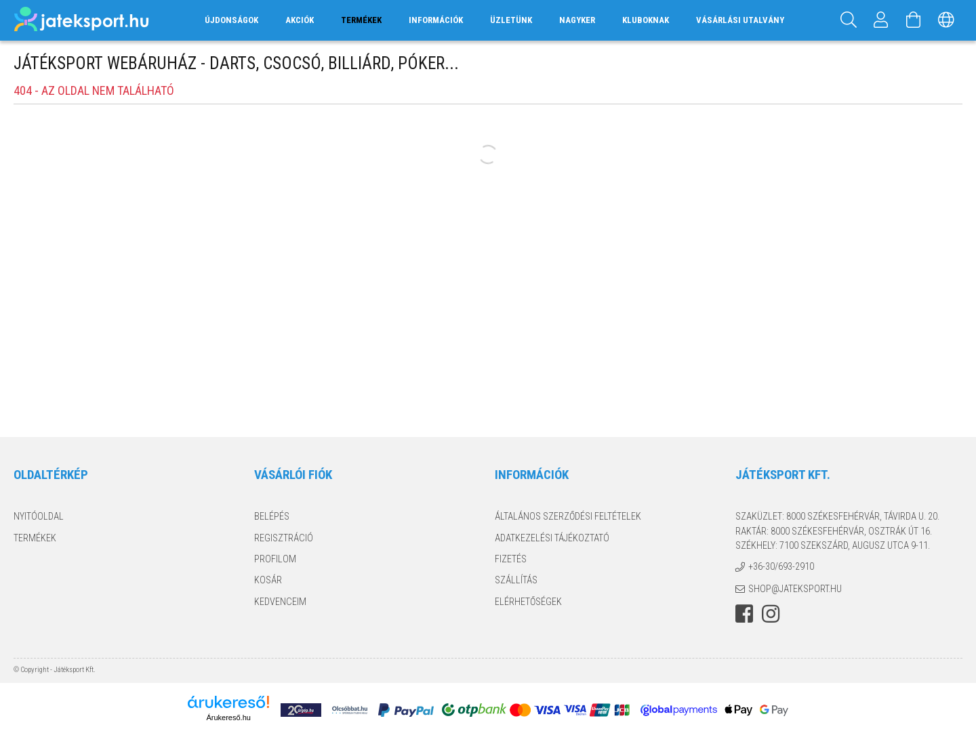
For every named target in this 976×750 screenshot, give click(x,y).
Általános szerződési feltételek (568, 516)
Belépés (271, 516)
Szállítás (516, 580)
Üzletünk (511, 20)
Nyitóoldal (39, 516)
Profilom (275, 559)
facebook (744, 614)
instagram (770, 614)
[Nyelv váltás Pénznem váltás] (946, 20)
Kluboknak (645, 20)
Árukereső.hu (228, 717)
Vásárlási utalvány (740, 20)
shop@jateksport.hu (795, 588)
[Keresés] (848, 20)
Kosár (268, 580)
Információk (436, 20)
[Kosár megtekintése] (913, 20)
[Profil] (881, 20)
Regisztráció (283, 538)
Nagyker (577, 20)
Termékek (35, 538)
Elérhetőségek (528, 601)
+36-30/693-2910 (781, 566)
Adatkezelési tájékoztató (552, 538)
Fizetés (511, 559)
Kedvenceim (280, 601)
